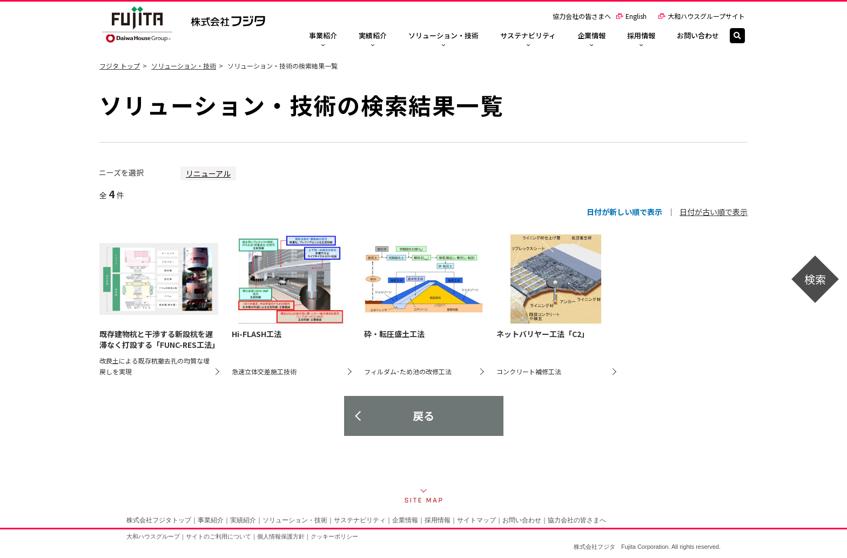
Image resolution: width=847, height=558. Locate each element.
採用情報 (438, 520)
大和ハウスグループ (153, 536)
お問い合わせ (521, 520)
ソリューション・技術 (183, 65)
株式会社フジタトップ (158, 520)
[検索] (737, 35)
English (631, 16)
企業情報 (405, 520)
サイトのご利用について (218, 536)
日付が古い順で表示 (714, 211)
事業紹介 (211, 520)
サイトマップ (476, 520)
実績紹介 (243, 520)
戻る (423, 415)
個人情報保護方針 (281, 536)
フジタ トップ (119, 65)
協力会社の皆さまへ (582, 16)
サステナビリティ (360, 520)
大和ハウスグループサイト (701, 16)
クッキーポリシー (334, 536)
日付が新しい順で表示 (624, 211)
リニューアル (208, 173)
